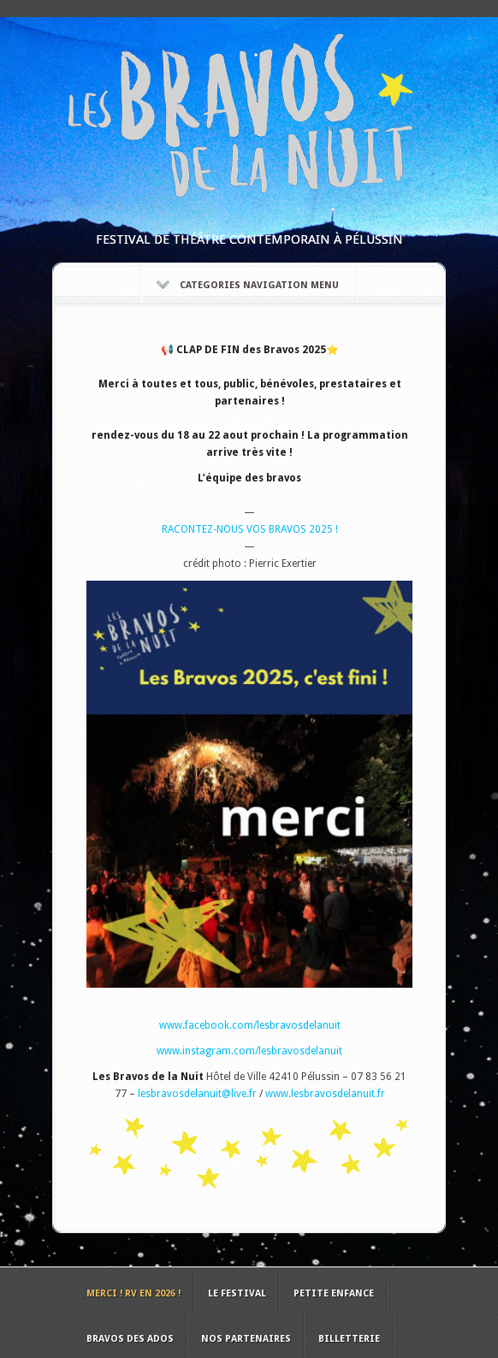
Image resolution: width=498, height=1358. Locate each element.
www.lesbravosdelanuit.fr (325, 1094)
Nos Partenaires (246, 1338)
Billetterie (349, 1338)
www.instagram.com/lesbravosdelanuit (249, 1051)
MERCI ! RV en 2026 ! (133, 1293)
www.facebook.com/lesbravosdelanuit (250, 1025)
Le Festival (237, 1293)
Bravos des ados (130, 1338)
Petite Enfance (333, 1293)
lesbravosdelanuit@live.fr (197, 1094)
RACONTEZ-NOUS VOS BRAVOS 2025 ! (250, 529)
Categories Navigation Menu (248, 285)
